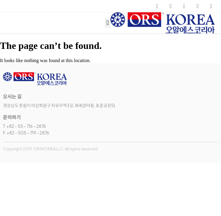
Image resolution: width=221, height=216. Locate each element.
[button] (107, 23)
